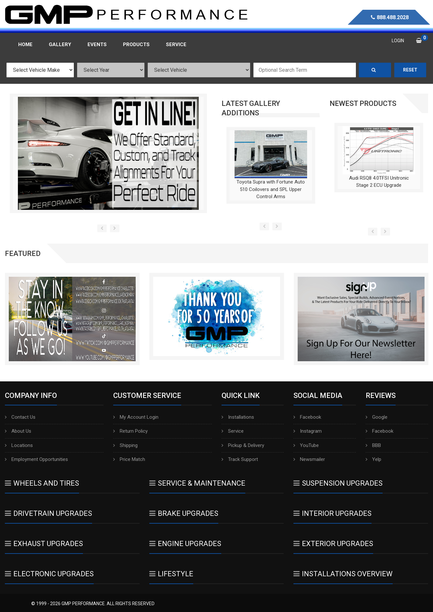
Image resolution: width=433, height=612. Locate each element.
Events (97, 44)
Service (233, 431)
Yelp (373, 459)
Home (25, 44)
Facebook (307, 417)
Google (376, 417)
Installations (238, 417)
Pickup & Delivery (243, 445)
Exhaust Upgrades (44, 544)
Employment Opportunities (36, 459)
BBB (373, 445)
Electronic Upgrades (49, 574)
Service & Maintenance (197, 483)
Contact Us (20, 417)
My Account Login (135, 417)
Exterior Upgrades (333, 544)
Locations (19, 445)
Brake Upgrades (183, 513)
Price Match (129, 459)
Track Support (240, 459)
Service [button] (176, 44)
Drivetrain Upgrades (48, 513)
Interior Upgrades (332, 513)
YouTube (306, 445)
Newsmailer (309, 459)
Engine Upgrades (185, 544)
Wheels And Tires (42, 483)
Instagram (307, 431)
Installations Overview (343, 574)
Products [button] (136, 44)
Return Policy (130, 431)
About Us (18, 431)
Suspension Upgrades (338, 483)
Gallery (60, 44)
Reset (410, 69)
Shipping (125, 445)
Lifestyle (171, 574)
